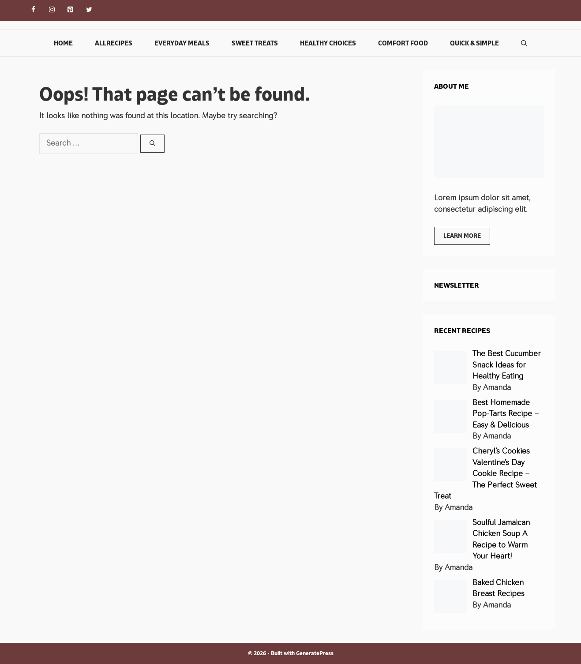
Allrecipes (113, 43)
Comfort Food (403, 43)
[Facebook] (33, 10)
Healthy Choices (328, 43)
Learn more (462, 235)
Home (63, 43)
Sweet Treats (255, 43)
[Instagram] (52, 10)
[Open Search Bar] (524, 43)
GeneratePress (315, 653)
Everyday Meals (182, 43)
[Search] (152, 144)
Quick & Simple (474, 43)
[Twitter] (89, 10)
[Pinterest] (70, 10)
